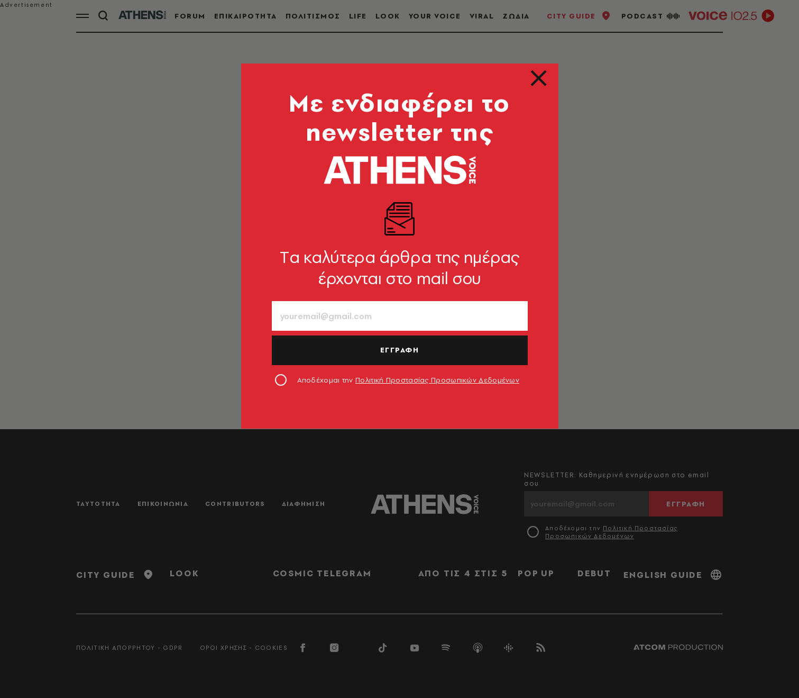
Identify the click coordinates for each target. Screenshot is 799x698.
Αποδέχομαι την (408, 380)
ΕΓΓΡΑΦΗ (399, 350)
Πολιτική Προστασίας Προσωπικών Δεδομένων (437, 380)
